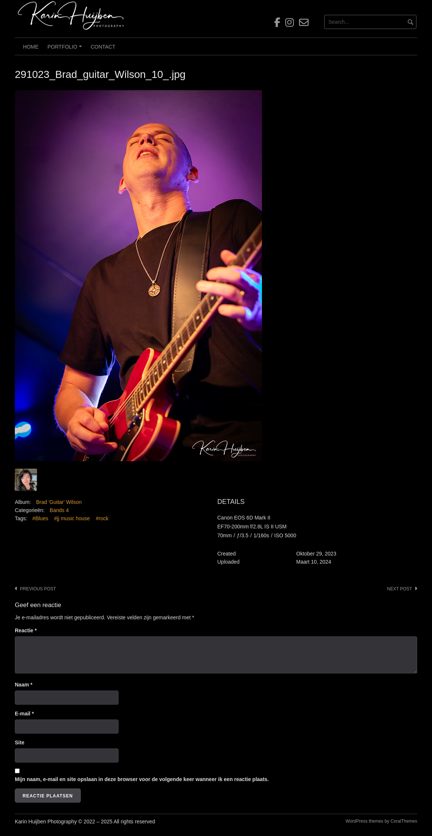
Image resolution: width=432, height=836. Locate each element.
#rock (102, 518)
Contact (103, 47)
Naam (23, 685)
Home (31, 47)
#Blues (40, 518)
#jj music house (72, 518)
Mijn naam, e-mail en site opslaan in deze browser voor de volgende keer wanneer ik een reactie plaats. (142, 779)
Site (19, 742)
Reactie (26, 630)
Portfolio (65, 49)
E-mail (24, 714)
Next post (399, 588)
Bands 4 (59, 510)
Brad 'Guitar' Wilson (59, 502)
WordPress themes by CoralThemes (381, 821)
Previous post (38, 588)
